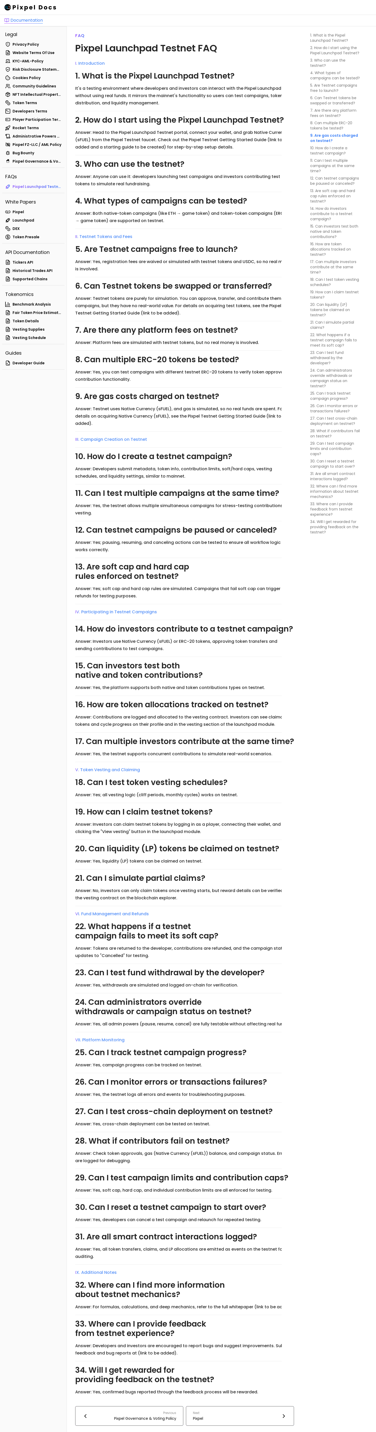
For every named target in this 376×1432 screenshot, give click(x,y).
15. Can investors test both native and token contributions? (334, 231)
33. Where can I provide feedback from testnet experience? (331, 509)
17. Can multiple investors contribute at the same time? (333, 267)
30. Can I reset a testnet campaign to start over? (332, 464)
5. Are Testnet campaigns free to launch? (333, 88)
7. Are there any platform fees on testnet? (333, 113)
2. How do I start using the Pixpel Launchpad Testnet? (334, 50)
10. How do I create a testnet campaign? (328, 150)
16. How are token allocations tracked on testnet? (330, 249)
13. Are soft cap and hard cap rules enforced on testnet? (332, 196)
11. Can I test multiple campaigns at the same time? (332, 166)
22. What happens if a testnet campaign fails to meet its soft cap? (333, 340)
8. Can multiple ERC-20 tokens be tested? (331, 125)
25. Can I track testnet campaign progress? (330, 396)
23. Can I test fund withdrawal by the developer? (327, 358)
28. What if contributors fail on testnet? (335, 433)
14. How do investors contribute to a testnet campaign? (331, 214)
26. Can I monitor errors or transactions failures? (334, 408)
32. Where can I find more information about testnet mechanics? (334, 491)
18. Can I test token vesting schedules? (334, 282)
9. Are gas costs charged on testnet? (334, 138)
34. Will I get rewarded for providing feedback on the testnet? (334, 527)
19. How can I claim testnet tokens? (334, 294)
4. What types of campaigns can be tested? (335, 75)
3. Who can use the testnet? (327, 63)
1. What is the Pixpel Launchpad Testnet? (329, 38)
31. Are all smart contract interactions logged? (332, 476)
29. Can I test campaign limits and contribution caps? (332, 448)
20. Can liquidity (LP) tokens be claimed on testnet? (330, 310)
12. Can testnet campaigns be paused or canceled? (334, 181)
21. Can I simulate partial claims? (332, 325)
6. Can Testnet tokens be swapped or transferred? (333, 100)
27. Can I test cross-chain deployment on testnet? (333, 421)
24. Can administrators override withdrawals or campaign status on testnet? (331, 378)
